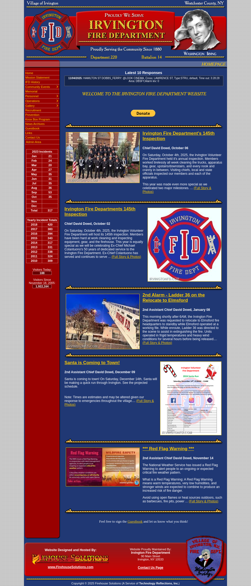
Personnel (32, 96)
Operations (32, 101)
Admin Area (33, 142)
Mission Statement (37, 77)
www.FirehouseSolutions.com (71, 567)
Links (28, 133)
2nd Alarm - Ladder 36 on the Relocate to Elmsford (174, 297)
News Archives (34, 123)
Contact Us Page (150, 567)
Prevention (32, 114)
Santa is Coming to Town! (92, 362)
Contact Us (32, 137)
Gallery (30, 105)
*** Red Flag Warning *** (168, 448)
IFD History (32, 82)
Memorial (31, 91)
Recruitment (33, 110)
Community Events (37, 86)
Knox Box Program (37, 119)
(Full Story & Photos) (126, 257)
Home (29, 73)
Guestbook (32, 128)
